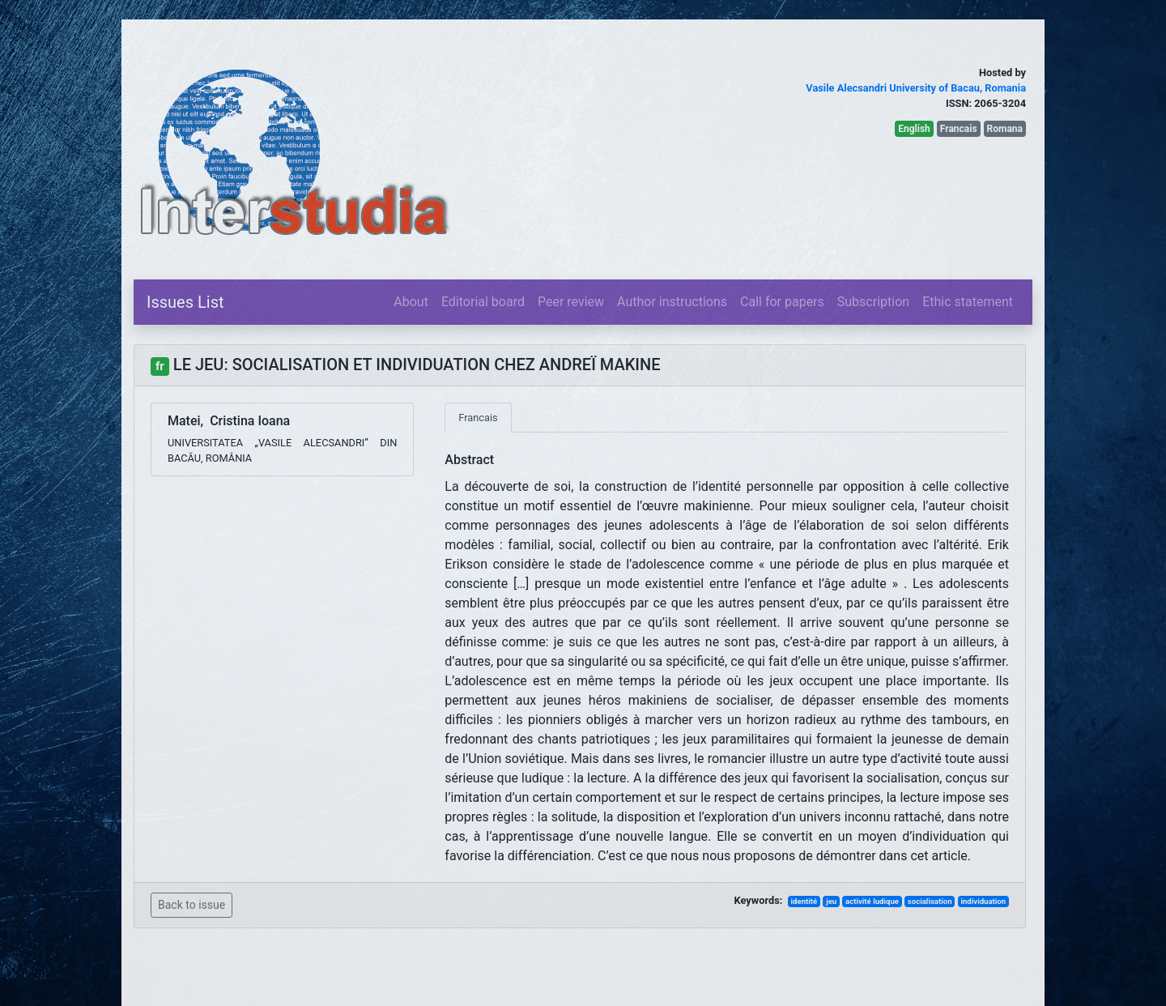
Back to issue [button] (191, 904)
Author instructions (672, 301)
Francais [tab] (477, 417)
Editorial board (483, 301)
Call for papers (782, 301)
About (411, 301)
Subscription (873, 301)
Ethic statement (967, 301)
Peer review (571, 301)
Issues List (185, 302)
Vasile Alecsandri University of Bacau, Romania (916, 88)
